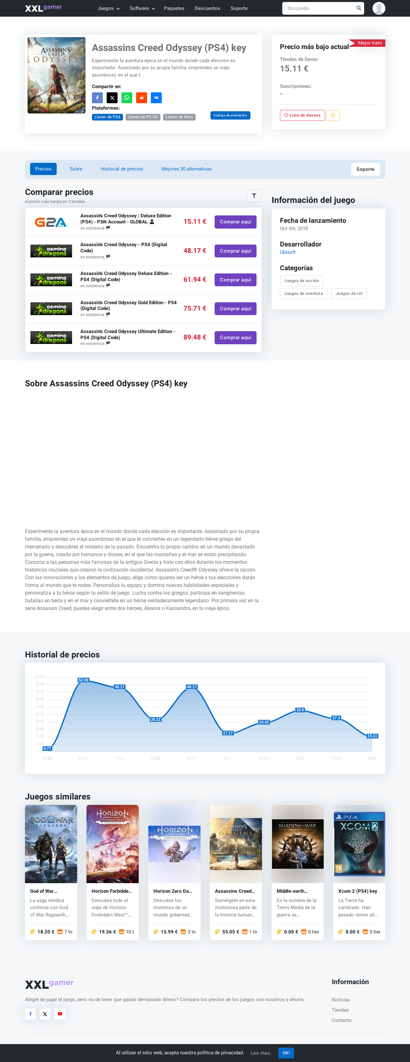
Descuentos (207, 8)
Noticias (341, 1000)
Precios (43, 169)
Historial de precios (122, 169)
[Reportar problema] (333, 115)
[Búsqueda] (323, 8)
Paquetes (174, 8)
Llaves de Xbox (179, 116)
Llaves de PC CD (143, 116)
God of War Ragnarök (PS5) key (47, 891)
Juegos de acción (301, 280)
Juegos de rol (348, 293)
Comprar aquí (235, 222)
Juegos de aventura (303, 293)
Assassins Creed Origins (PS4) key (234, 891)
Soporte (239, 8)
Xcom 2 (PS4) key (357, 891)
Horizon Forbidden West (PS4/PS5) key (111, 891)
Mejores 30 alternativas (186, 169)
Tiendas (340, 1010)
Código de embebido (230, 115)
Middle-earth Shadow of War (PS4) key (293, 891)
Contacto (342, 1020)
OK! (286, 1052)
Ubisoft (287, 252)
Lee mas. (261, 1053)
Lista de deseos (302, 115)
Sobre (76, 169)
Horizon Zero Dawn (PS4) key (174, 891)
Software (142, 8)
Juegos (108, 8)
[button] (379, 8)
